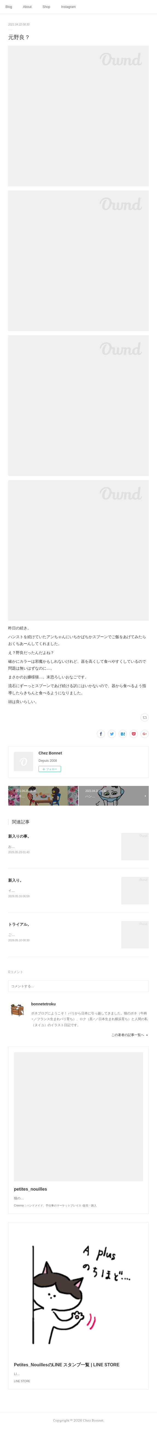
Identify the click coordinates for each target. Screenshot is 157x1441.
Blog (8, 7)
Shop (46, 7)
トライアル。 (19, 925)
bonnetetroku (43, 1005)
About (27, 7)
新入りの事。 (19, 836)
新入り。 (16, 880)
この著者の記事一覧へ (130, 1036)
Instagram (68, 7)
